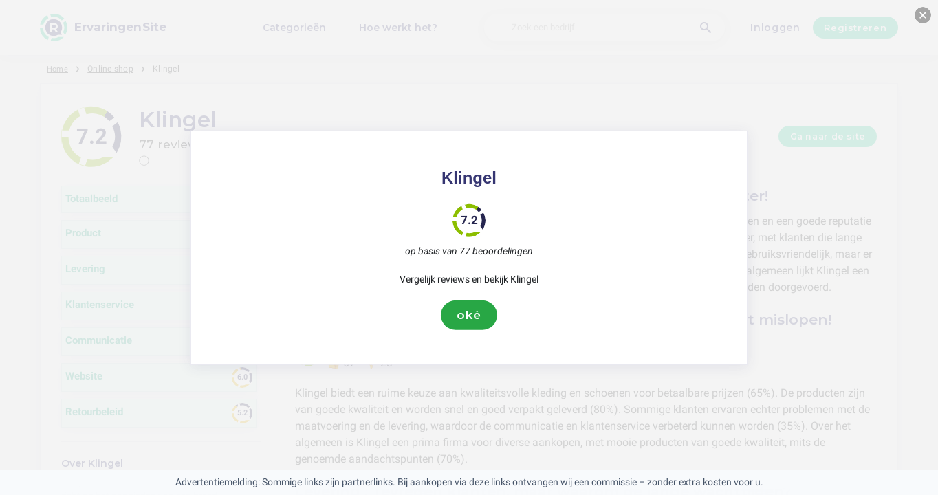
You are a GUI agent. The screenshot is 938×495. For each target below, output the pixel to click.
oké (469, 315)
